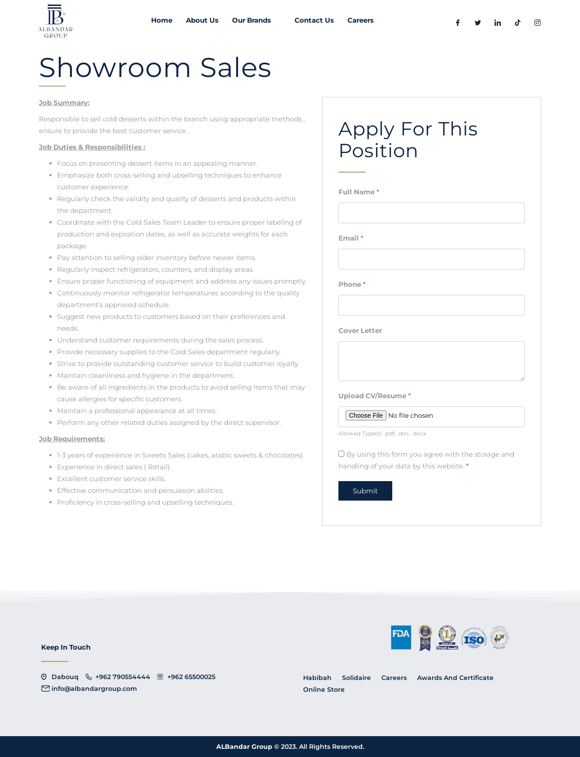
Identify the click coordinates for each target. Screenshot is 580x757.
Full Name (358, 192)
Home (161, 20)
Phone (352, 284)
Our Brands (256, 20)
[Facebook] (458, 22)
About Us (202, 20)
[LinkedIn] (497, 22)
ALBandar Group (245, 747)
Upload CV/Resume (374, 395)
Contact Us (314, 20)
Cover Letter (360, 330)
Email (350, 238)
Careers (360, 20)
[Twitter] (478, 22)
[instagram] (537, 22)
